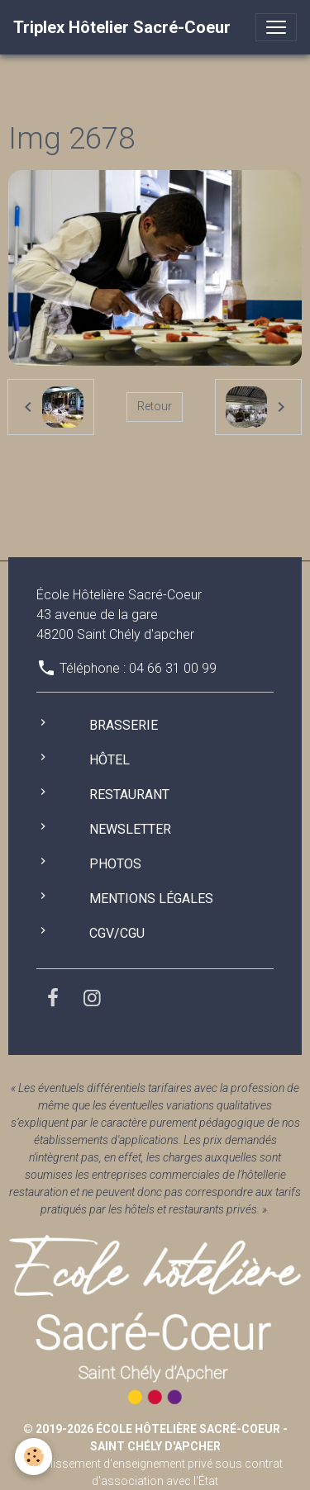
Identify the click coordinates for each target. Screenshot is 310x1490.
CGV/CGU (117, 933)
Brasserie (123, 725)
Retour (154, 406)
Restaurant (129, 794)
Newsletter (130, 829)
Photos (115, 864)
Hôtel (109, 760)
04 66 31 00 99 (173, 668)
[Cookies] (33, 1456)
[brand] (122, 27)
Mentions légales (151, 898)
